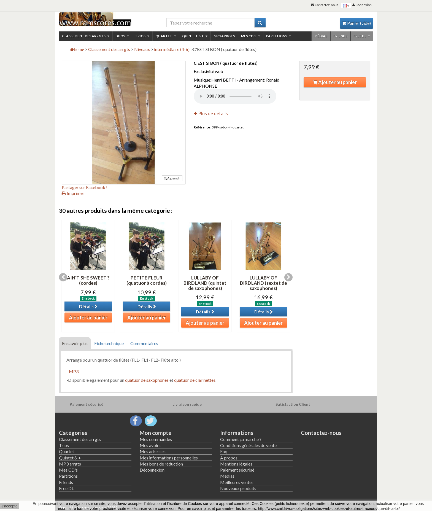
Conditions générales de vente (248, 445)
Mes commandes (156, 439)
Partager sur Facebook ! (84, 187)
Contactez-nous (321, 432)
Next (288, 277)
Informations (236, 432)
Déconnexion (152, 469)
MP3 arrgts (224, 36)
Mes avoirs (150, 445)
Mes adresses (153, 451)
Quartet (165, 36)
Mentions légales (236, 463)
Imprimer (73, 193)
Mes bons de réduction (161, 463)
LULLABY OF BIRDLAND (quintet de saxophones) (204, 283)
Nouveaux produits (238, 488)
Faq (223, 451)
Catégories (73, 432)
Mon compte (155, 432)
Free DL (361, 36)
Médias (320, 36)
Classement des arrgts (85, 36)
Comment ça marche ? (240, 439)
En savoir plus (75, 343)
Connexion (362, 5)
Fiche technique (109, 343)
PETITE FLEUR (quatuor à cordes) (146, 280)
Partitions (278, 36)
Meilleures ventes (236, 482)
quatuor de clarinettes (194, 380)
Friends (340, 36)
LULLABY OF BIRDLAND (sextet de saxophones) (263, 283)
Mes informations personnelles (169, 457)
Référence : (202, 127)
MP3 (74, 371)
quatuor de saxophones (147, 380)
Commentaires (144, 343)
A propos (228, 457)
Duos (122, 36)
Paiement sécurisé (237, 469)
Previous (63, 277)
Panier (356, 23)
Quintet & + (194, 36)
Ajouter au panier (335, 82)
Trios (142, 36)
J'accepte (9, 506)
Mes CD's (250, 36)
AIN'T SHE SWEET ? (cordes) (88, 280)
